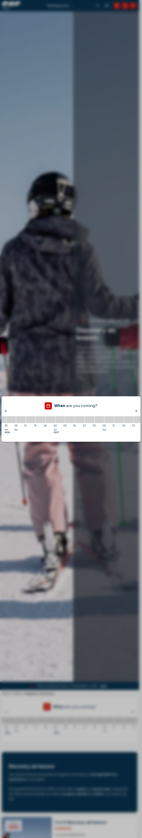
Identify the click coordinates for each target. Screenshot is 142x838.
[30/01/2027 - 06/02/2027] (99, 419)
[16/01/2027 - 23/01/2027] (79, 419)
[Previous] (6, 411)
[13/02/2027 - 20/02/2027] (119, 419)
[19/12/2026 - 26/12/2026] (40, 419)
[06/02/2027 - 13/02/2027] (109, 419)
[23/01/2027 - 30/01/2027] (89, 419)
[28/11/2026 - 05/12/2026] (11, 419)
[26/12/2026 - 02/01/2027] (50, 419)
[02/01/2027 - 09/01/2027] (60, 419)
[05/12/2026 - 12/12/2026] (21, 419)
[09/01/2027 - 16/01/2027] (70, 419)
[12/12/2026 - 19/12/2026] (30, 419)
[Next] (135, 411)
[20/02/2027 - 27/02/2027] (129, 419)
